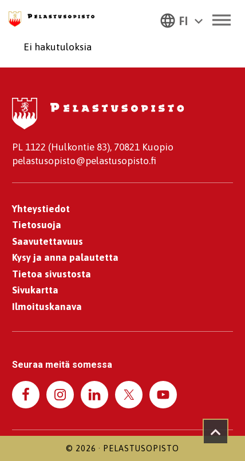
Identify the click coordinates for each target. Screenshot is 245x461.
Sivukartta (35, 290)
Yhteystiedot (41, 208)
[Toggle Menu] (221, 19)
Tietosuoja (36, 224)
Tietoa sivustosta (51, 274)
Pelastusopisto (141, 448)
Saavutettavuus (47, 241)
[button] (181, 20)
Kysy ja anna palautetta (65, 257)
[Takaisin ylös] (215, 431)
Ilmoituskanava (47, 306)
